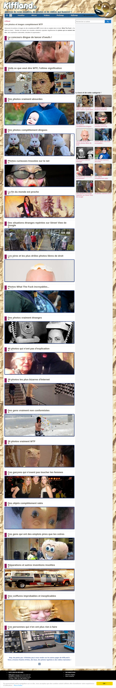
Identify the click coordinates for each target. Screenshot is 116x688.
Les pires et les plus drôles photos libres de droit (35, 255)
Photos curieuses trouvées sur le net (28, 161)
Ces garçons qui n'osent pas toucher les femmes (35, 472)
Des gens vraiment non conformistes (29, 410)
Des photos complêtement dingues (27, 130)
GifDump (74, 15)
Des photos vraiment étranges (25, 317)
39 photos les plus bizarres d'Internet (29, 379)
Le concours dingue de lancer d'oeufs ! (30, 37)
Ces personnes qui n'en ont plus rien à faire (32, 627)
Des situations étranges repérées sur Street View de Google (37, 224)
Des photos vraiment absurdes (25, 99)
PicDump (60, 15)
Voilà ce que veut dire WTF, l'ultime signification (35, 68)
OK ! (104, 683)
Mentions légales (70, 674)
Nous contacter (70, 676)
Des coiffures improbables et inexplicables (32, 596)
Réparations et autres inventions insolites (31, 565)
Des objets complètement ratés (25, 503)
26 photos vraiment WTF (21, 441)
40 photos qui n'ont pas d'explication (29, 348)
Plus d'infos (18, 685)
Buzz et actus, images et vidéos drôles (25, 5)
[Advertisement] (94, 56)
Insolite (21, 15)
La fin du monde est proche (23, 191)
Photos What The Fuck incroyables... (28, 286)
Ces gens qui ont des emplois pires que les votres (36, 534)
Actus (34, 15)
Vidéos (47, 15)
